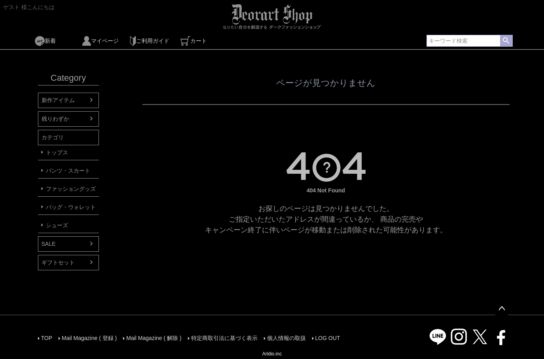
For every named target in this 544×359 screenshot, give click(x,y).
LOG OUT (327, 338)
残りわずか (55, 119)
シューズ (57, 225)
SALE (49, 244)
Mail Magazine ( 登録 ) (89, 338)
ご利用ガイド (150, 41)
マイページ (100, 41)
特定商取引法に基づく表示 (224, 338)
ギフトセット (58, 262)
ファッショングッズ (71, 189)
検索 (506, 40)
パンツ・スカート (68, 170)
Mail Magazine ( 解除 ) (153, 338)
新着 (45, 41)
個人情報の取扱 (286, 338)
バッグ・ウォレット (71, 207)
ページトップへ (501, 308)
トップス (57, 152)
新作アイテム (58, 100)
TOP (47, 338)
